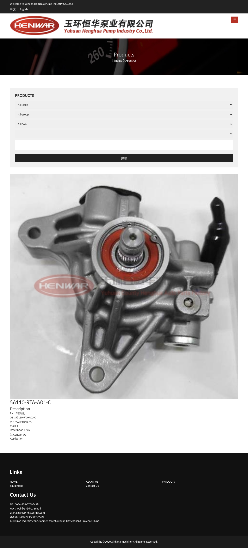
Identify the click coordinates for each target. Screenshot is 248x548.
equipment (16, 486)
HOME (14, 481)
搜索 (124, 158)
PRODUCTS (168, 481)
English (23, 9)
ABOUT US (92, 481)
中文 (13, 9)
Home (118, 60)
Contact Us (18, 434)
